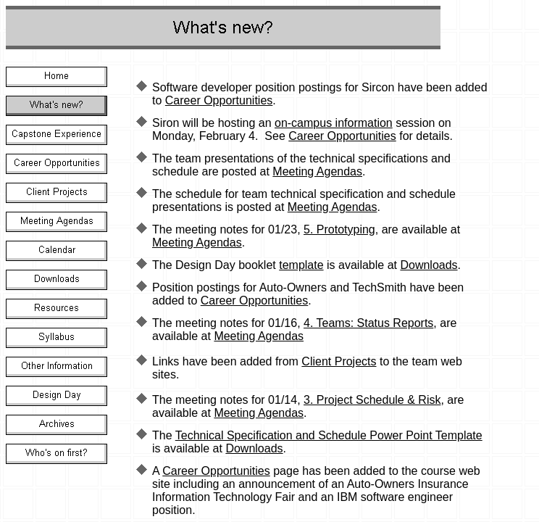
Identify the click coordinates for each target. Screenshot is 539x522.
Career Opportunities (219, 100)
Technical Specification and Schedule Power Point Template (328, 435)
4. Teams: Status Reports (368, 323)
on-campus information (334, 123)
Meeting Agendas (317, 171)
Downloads (428, 265)
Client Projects (338, 361)
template (301, 265)
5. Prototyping (339, 229)
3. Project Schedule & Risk (372, 400)
